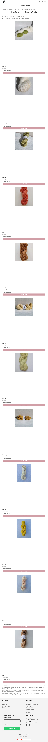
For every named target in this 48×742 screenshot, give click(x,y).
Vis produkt (24, 73)
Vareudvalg (28, 706)
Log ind (3, 707)
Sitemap (28, 712)
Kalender (28, 710)
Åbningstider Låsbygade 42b (32, 704)
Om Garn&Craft (29, 707)
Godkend (12, 728)
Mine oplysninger (6, 706)
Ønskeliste (4, 704)
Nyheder (28, 703)
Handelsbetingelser (30, 709)
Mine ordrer (4, 703)
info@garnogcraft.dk (32, 722)
